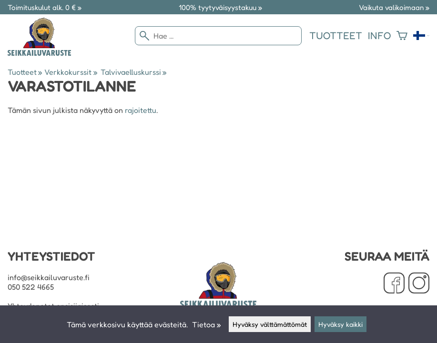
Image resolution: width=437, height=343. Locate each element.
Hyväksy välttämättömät (270, 324)
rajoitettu (140, 110)
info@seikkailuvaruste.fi (49, 277)
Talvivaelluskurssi (133, 72)
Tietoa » (206, 324)
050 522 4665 (31, 287)
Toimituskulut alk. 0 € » (44, 7)
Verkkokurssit (70, 72)
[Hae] (218, 35)
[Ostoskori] (401, 36)
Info (379, 35)
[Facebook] (394, 283)
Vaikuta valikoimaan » (394, 7)
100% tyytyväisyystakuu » (220, 7)
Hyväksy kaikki (340, 324)
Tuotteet (335, 35)
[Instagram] (418, 283)
